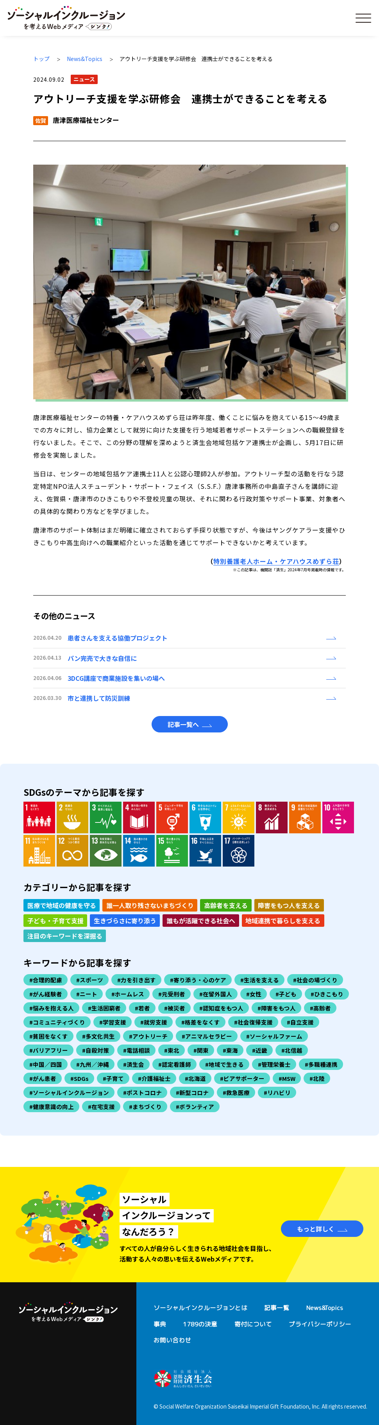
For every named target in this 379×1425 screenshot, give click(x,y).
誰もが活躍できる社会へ (200, 920)
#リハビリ (277, 1092)
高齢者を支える (226, 905)
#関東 (201, 1050)
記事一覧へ (183, 724)
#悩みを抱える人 (51, 1008)
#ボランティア (195, 1106)
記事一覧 (276, 1307)
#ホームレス (127, 994)
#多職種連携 (321, 1064)
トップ (41, 59)
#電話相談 (136, 1050)
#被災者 (174, 1008)
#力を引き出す (136, 980)
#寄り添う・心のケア (198, 980)
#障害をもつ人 (276, 1008)
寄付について (253, 1324)
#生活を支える (259, 980)
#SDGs (79, 1078)
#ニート (86, 994)
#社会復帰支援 (253, 1022)
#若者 (142, 1008)
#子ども (286, 994)
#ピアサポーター (242, 1078)
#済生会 (133, 1064)
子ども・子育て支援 (55, 920)
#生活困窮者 (104, 1008)
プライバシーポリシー (320, 1324)
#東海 (230, 1050)
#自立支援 (300, 1022)
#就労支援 (153, 1022)
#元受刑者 (171, 994)
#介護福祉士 (154, 1078)
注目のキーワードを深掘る (64, 935)
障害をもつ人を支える (289, 905)
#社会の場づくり (315, 980)
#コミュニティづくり (57, 1022)
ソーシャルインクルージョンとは (200, 1307)
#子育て (113, 1078)
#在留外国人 (215, 994)
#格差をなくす (200, 1022)
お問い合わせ (172, 1340)
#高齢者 (320, 1008)
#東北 (171, 1050)
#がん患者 (42, 1078)
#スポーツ (89, 980)
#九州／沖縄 (92, 1064)
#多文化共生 (98, 1036)
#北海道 (195, 1078)
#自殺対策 (95, 1050)
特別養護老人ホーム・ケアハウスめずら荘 (276, 561)
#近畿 (259, 1050)
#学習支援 (112, 1022)
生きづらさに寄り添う (125, 920)
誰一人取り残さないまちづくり (150, 905)
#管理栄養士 (274, 1064)
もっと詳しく (315, 1228)
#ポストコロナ (142, 1092)
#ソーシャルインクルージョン (69, 1092)
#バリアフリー (48, 1050)
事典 (160, 1324)
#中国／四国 (45, 1064)
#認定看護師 (174, 1064)
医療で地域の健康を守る (61, 905)
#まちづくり (145, 1106)
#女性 (253, 994)
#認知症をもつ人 (221, 1008)
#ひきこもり (327, 994)
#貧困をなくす (48, 1036)
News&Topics (84, 59)
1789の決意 (200, 1324)
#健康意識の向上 (51, 1106)
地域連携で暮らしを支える (282, 920)
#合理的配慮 (45, 980)
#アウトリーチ (148, 1036)
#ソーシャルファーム (274, 1036)
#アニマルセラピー (207, 1036)
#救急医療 (236, 1092)
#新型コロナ (192, 1092)
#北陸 (317, 1078)
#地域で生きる (224, 1064)
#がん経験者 (45, 994)
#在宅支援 (101, 1106)
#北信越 (291, 1050)
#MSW (287, 1078)
